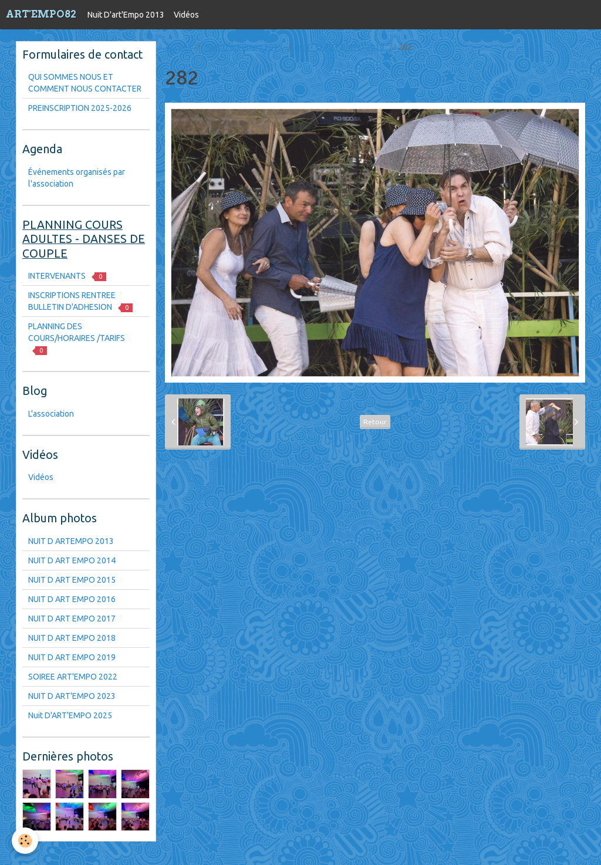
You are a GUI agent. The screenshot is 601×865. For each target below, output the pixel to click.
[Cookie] (25, 840)
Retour (375, 421)
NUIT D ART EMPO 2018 (72, 638)
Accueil (178, 47)
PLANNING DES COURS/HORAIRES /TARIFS (76, 338)
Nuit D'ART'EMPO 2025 (70, 715)
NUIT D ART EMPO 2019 (72, 657)
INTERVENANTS (67, 276)
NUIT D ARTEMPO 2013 (71, 541)
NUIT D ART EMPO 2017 (72, 618)
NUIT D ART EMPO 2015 (72, 579)
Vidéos (186, 14)
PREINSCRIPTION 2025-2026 (79, 108)
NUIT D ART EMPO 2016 (340, 47)
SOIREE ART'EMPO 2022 (72, 676)
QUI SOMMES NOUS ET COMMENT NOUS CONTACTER (84, 82)
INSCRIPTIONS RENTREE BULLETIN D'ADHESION (80, 301)
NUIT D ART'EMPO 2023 (72, 696)
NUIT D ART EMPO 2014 (72, 560)
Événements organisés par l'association (76, 177)
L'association (51, 413)
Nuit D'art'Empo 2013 (125, 14)
